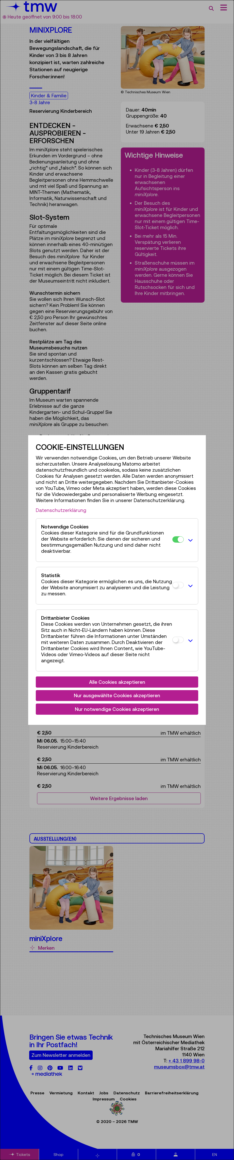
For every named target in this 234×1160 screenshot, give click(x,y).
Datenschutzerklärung (61, 510)
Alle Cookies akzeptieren (117, 682)
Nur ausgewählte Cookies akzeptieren (117, 695)
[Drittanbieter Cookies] (178, 640)
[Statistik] (178, 585)
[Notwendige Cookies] (178, 539)
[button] (189, 540)
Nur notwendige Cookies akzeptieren (117, 709)
